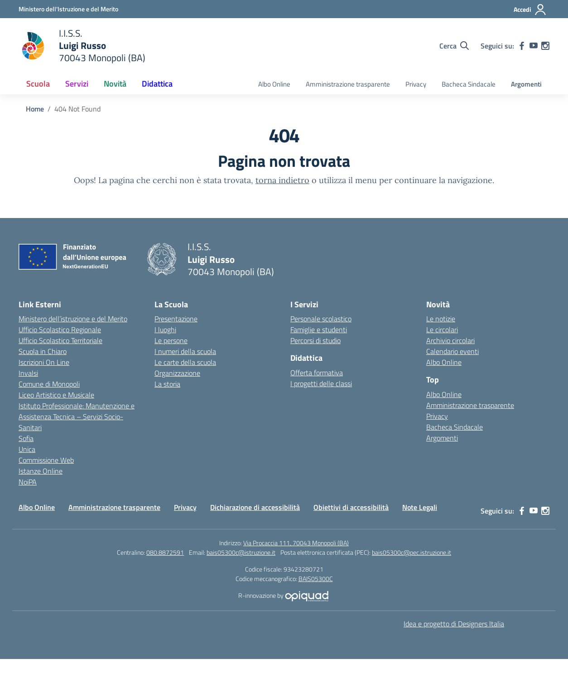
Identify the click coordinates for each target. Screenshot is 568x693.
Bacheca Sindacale (469, 84)
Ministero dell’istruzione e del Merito (73, 318)
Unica (27, 449)
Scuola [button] (38, 84)
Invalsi (28, 373)
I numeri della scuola (185, 351)
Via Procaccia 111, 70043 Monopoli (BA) (296, 543)
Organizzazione (177, 373)
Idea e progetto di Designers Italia (454, 623)
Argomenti (526, 84)
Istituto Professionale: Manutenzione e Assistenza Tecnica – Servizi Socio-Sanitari (77, 416)
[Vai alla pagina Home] (35, 108)
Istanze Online (41, 470)
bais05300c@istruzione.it (241, 552)
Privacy (415, 84)
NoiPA (28, 481)
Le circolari (442, 329)
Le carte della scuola (185, 362)
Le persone (171, 340)
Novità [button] (115, 84)
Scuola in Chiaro (43, 351)
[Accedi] (530, 9)
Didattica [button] (157, 84)
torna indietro (282, 180)
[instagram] (545, 46)
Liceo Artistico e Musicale (56, 394)
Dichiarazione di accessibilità (255, 507)
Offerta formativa (316, 372)
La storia (167, 383)
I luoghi (165, 329)
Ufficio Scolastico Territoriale (60, 340)
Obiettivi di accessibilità (351, 507)
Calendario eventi (452, 351)
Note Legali (419, 507)
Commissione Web (46, 460)
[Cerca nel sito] (454, 46)
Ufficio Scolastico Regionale (60, 329)
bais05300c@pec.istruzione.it (411, 552)
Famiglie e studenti (318, 329)
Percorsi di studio (315, 340)
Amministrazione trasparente (348, 84)
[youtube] (533, 46)
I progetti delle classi (321, 383)
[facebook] (522, 46)
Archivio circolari (450, 340)
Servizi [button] (76, 84)
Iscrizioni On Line (44, 362)
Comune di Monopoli (49, 383)
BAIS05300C (315, 578)
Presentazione (175, 318)
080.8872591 (165, 552)
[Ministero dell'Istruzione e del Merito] (68, 9)
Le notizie (440, 318)
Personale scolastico (320, 318)
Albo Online (274, 84)
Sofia (26, 438)
